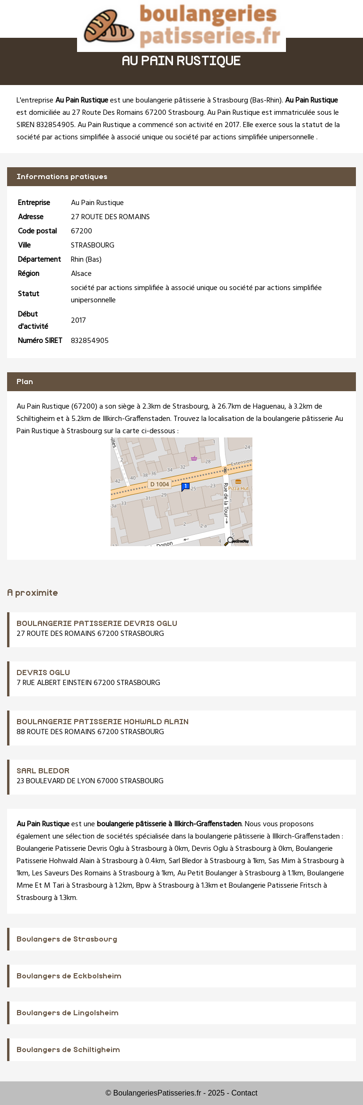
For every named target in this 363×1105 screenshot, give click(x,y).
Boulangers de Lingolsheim (68, 1013)
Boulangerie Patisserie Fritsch (275, 886)
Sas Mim (281, 861)
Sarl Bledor (185, 861)
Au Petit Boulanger (207, 873)
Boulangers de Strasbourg (67, 939)
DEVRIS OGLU (43, 673)
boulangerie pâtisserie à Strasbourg (192, 100)
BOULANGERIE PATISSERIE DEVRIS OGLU (97, 623)
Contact (245, 1093)
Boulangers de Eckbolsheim (69, 976)
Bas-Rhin (265, 100)
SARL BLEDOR (43, 771)
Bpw (143, 886)
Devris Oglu (210, 849)
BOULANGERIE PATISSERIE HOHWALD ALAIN (103, 722)
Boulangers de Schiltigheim (68, 1050)
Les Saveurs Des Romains (71, 873)
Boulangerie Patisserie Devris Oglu (70, 849)
